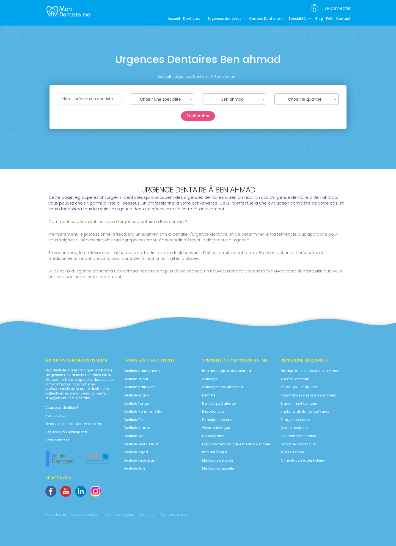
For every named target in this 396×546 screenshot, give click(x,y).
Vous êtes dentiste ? (62, 408)
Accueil (174, 18)
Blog (319, 18)
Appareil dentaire (294, 379)
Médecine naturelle (218, 468)
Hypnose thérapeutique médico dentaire (236, 444)
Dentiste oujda (136, 452)
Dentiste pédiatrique (219, 403)
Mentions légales (120, 514)
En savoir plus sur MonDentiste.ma (74, 424)
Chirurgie (210, 379)
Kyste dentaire (292, 452)
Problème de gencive (297, 444)
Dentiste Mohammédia (143, 411)
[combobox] (162, 98)
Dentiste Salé (134, 468)
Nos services (55, 415)
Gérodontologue (216, 428)
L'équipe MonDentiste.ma (66, 432)
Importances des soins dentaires (308, 395)
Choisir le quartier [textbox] (304, 99)
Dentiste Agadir (136, 395)
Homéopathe (213, 436)
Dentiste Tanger (137, 403)
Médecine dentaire (217, 460)
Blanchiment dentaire (298, 403)
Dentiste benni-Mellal (141, 444)
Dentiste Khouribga (139, 460)
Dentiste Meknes (137, 428)
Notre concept (57, 440)
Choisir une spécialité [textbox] (160, 99)
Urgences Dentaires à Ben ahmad (205, 76)
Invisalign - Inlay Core (299, 387)
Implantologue (214, 452)
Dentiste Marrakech (140, 387)
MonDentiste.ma (67, 11)
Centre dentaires (294, 428)
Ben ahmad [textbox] (232, 99)
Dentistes (194, 18)
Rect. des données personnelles (71, 514)
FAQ (329, 18)
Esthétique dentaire (218, 420)
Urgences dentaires (227, 18)
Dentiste (208, 395)
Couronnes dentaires (298, 436)
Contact (343, 18)
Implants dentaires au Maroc (304, 411)
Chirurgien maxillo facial (223, 387)
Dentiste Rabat (136, 379)
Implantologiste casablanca (226, 371)
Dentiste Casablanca (142, 371)
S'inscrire (147, 514)
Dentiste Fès (133, 420)
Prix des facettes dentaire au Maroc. (310, 371)
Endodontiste (213, 411)
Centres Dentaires (267, 18)
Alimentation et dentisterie (302, 460)
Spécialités (300, 18)
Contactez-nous (174, 514)
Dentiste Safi (134, 436)
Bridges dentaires (295, 420)
